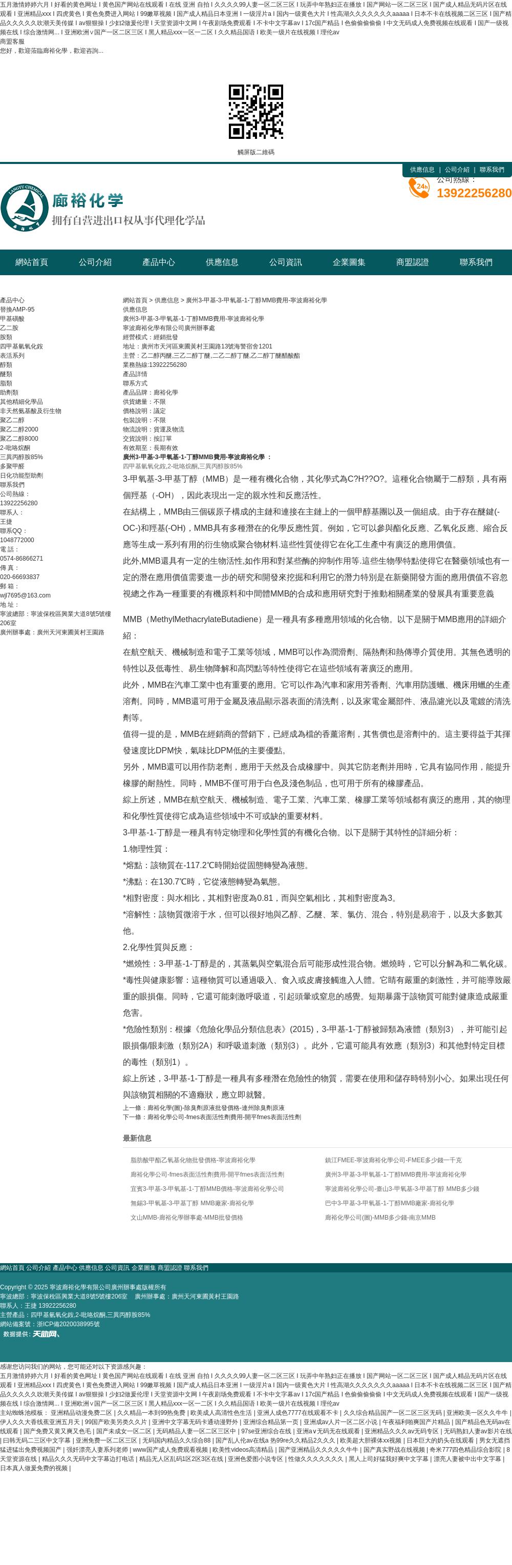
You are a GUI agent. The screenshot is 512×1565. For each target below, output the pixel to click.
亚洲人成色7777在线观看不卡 (298, 1412)
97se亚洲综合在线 (267, 1431)
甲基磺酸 (12, 318)
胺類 (6, 337)
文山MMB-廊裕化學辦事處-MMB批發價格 (187, 1217)
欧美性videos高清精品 (243, 1449)
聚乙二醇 (12, 420)
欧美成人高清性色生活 (221, 1412)
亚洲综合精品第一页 (271, 1422)
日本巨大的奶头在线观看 (441, 1440)
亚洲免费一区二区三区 (107, 1440)
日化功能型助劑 (21, 475)
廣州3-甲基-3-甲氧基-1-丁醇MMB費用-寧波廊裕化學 (256, 300)
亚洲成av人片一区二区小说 (341, 1422)
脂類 (6, 383)
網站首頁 (31, 262)
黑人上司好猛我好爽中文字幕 (389, 1459)
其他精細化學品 (21, 401)
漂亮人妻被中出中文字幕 (468, 1459)
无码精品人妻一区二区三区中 (197, 1431)
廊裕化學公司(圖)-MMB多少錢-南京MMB (380, 1217)
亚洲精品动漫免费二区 (82, 1412)
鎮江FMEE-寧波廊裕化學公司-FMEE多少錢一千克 (393, 1160)
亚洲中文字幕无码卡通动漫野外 (196, 1422)
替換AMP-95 (17, 309)
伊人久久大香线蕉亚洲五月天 (40, 1422)
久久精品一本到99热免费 (152, 1412)
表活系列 (12, 355)
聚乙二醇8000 (19, 438)
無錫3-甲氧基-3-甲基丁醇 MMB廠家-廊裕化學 (192, 1203)
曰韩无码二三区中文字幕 (37, 1440)
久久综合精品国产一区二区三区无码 (393, 1412)
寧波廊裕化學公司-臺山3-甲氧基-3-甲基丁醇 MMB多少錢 (402, 1188)
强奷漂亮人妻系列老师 (98, 1449)
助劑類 (9, 392)
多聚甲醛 (12, 466)
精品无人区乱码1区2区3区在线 (182, 1459)
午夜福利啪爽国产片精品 (417, 1422)
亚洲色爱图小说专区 (256, 1459)
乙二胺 (9, 328)
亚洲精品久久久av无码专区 (402, 1431)
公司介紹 (457, 169)
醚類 (6, 374)
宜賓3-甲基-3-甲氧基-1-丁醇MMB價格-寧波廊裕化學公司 (207, 1188)
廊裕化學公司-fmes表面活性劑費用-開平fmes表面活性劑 (224, 1117)
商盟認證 (412, 262)
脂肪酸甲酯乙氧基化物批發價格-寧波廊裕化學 (193, 1160)
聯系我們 (492, 169)
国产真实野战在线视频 (395, 1449)
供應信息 (422, 169)
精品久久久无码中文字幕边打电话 (89, 1459)
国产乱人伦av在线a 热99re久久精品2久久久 (276, 1440)
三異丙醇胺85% (21, 457)
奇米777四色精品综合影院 (466, 1449)
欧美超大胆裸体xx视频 (371, 1440)
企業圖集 (349, 262)
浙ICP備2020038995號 (68, 1324)
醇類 (6, 364)
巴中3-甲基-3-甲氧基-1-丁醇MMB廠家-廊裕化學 (389, 1203)
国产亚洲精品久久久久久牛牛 (319, 1449)
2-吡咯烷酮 (15, 447)
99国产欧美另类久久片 (117, 1422)
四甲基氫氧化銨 (21, 346)
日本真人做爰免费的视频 (34, 1468)
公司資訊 (285, 262)
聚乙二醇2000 (19, 429)
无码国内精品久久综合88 (177, 1440)
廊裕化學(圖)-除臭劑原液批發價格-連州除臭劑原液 (216, 1107)
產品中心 (158, 262)
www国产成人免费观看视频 (171, 1449)
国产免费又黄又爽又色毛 (58, 1431)
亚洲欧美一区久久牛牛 (477, 1412)
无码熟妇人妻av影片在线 (478, 1431)
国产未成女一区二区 (124, 1431)
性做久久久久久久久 (316, 1459)
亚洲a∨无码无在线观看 (328, 1431)
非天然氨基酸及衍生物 (30, 411)
